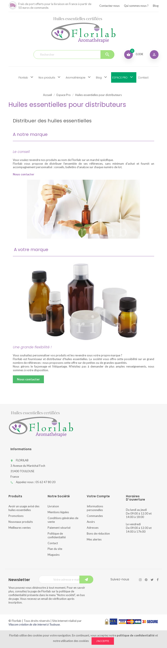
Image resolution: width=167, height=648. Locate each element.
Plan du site (55, 549)
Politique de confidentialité (57, 535)
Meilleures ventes (19, 527)
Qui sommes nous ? (136, 5)
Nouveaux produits (20, 521)
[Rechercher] (73, 54)
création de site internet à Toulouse (39, 624)
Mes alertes (94, 539)
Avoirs (91, 521)
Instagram (140, 580)
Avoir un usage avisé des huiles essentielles (23, 508)
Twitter (152, 580)
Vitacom (13, 624)
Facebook (158, 580)
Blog (156, 5)
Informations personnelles (95, 508)
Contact (53, 543)
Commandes (95, 516)
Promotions (15, 516)
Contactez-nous (109, 5)
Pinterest (146, 580)
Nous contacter (28, 379)
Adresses (93, 527)
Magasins (54, 554)
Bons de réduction (98, 533)
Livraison (53, 506)
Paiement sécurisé (59, 527)
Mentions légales (58, 512)
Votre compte (98, 496)
